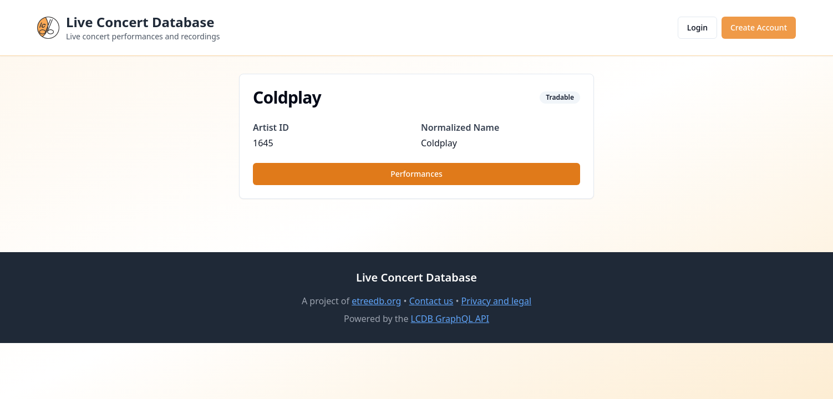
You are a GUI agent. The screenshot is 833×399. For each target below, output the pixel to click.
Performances (416, 173)
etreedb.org (376, 301)
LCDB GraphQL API (450, 319)
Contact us (431, 301)
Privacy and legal (496, 301)
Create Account (758, 27)
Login (697, 27)
